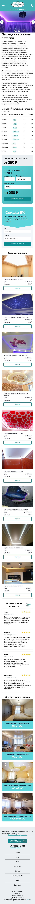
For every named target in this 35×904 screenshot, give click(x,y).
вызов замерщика (15, 840)
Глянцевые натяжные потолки (17, 754)
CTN (14, 143)
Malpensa (16, 139)
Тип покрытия (20, 176)
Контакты (17, 885)
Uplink (29, 899)
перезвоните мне (15, 847)
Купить (17, 288)
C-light (15, 123)
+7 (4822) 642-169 (18, 9)
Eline (14, 119)
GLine (15, 127)
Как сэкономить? (17, 875)
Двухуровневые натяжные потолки (17, 816)
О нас (17, 857)
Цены (17, 880)
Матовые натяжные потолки (17, 723)
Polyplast (15, 135)
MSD (14, 151)
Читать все (28, 604)
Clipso (14, 147)
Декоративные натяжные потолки (17, 785)
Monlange (16, 131)
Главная (17, 852)
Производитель (9, 183)
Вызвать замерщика (17, 243)
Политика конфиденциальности (17, 834)
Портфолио (17, 866)
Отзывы (17, 871)
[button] (15, 31)
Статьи (17, 861)
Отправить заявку (17, 198)
